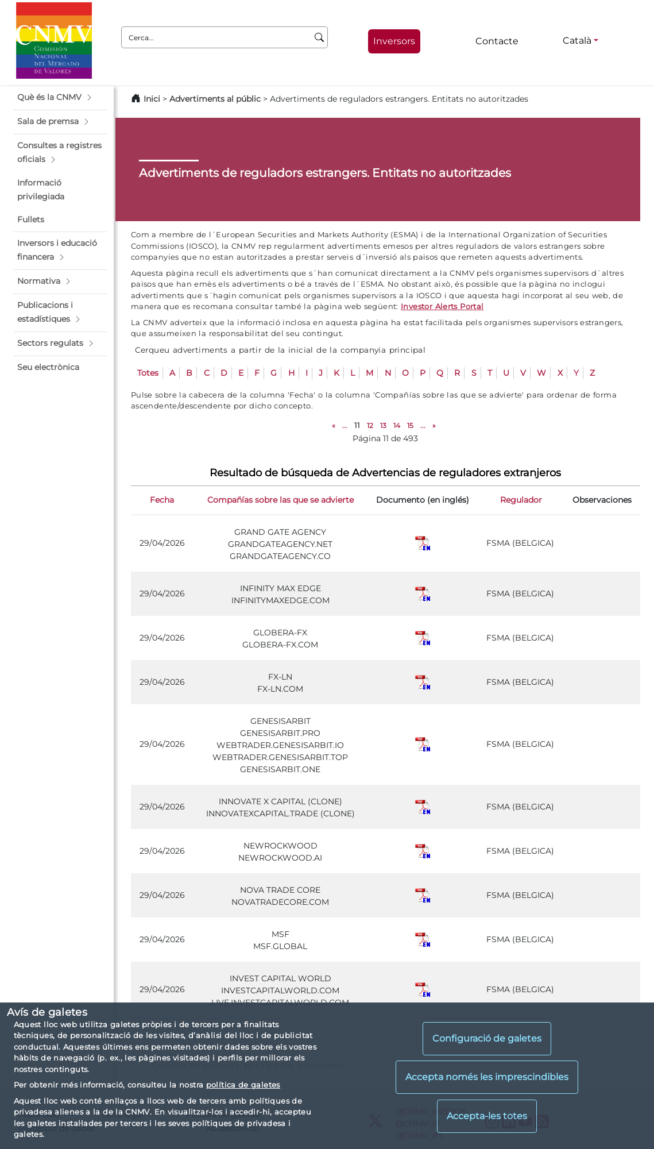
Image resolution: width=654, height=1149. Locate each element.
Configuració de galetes (486, 1038)
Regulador (521, 500)
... (344, 425)
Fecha (162, 500)
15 (410, 425)
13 (383, 425)
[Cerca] (319, 37)
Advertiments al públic (215, 99)
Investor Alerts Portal (442, 306)
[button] (60, 97)
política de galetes (243, 1084)
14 (396, 425)
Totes (147, 373)
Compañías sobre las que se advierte (280, 500)
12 (370, 425)
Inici (152, 99)
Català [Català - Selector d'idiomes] (577, 40)
